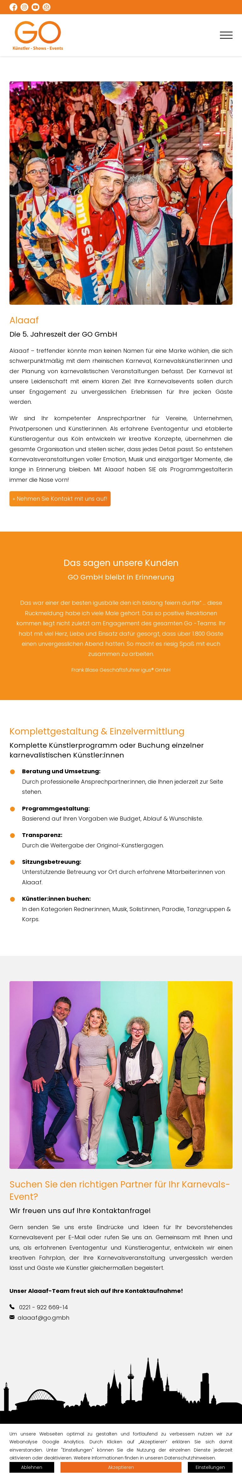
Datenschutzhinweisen (189, 1458)
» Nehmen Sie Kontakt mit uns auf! (60, 499)
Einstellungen (210, 1467)
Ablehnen (31, 1467)
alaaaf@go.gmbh (39, 1318)
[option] (121, 636)
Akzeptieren (121, 1467)
